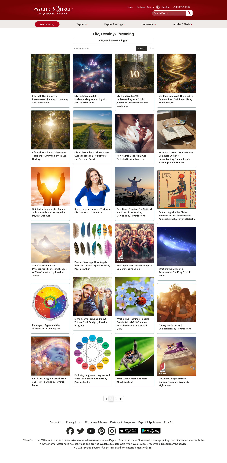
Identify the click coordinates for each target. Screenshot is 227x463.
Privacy (74, 422)
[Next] (121, 398)
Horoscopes (149, 24)
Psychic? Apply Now (149, 422)
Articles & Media (182, 24)
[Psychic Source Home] (53, 14)
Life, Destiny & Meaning (113, 40)
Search (141, 48)
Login (130, 7)
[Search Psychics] (172, 13)
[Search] (104, 48)
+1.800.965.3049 (181, 7)
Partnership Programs (122, 422)
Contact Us (56, 422)
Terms (96, 422)
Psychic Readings (114, 24)
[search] (189, 13)
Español (165, 7)
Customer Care (145, 7)
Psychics (81, 24)
